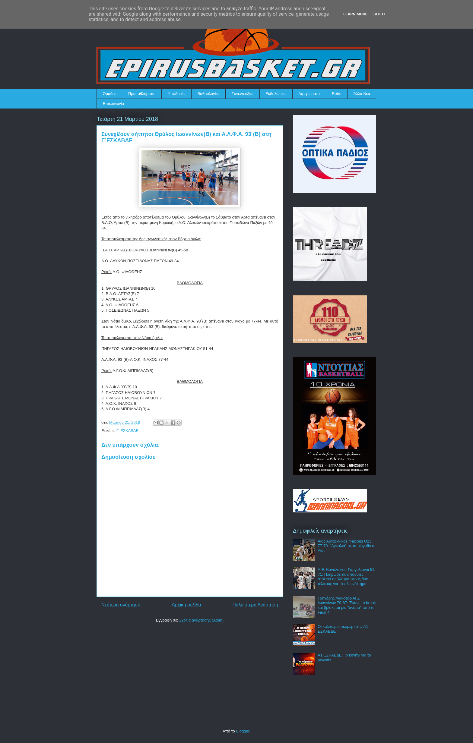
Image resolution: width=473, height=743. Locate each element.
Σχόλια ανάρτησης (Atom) (201, 620)
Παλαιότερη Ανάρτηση (255, 604)
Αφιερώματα (309, 93)
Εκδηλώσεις (275, 93)
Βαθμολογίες (209, 93)
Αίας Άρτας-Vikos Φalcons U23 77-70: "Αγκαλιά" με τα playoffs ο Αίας (346, 546)
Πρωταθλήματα (141, 93)
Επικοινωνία (113, 103)
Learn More (355, 14)
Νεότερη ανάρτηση (120, 604)
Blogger (242, 731)
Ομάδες (109, 93)
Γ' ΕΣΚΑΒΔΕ (127, 430)
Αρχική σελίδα (186, 604)
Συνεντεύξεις (243, 93)
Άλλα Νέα (362, 93)
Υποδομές (177, 93)
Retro (336, 93)
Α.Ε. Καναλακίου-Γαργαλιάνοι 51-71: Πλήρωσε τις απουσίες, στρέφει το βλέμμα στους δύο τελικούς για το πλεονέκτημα (347, 576)
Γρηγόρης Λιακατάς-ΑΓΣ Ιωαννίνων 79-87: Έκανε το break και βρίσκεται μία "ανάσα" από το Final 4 (347, 605)
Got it (379, 14)
